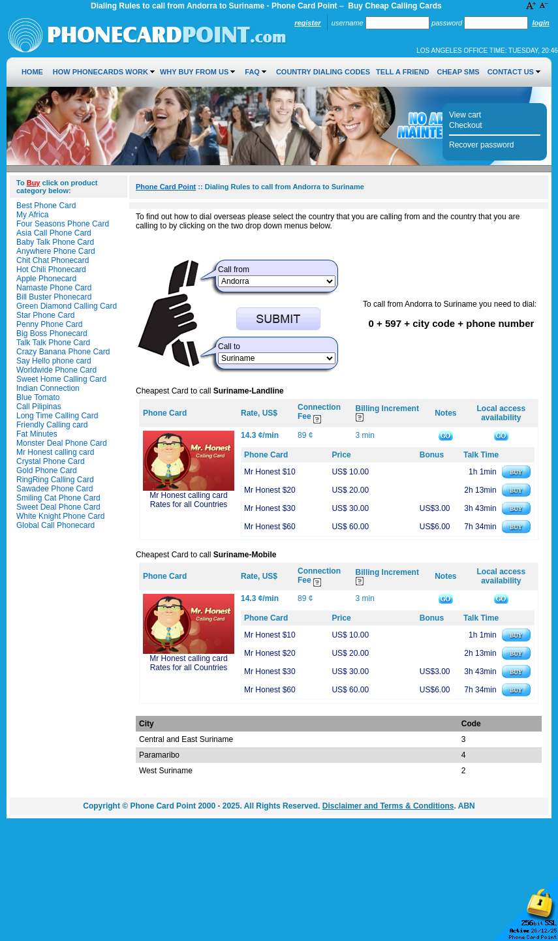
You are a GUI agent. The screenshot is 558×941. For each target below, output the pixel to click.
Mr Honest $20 (270, 490)
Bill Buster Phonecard (53, 296)
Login (540, 23)
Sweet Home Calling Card (61, 379)
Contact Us (511, 72)
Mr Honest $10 (270, 471)
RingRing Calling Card (55, 479)
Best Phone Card (46, 205)
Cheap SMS (458, 72)
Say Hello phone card (53, 360)
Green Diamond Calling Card (66, 306)
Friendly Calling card (51, 424)
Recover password (481, 144)
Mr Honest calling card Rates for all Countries (188, 500)
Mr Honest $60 (270, 526)
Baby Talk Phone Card (55, 242)
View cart (465, 114)
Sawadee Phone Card (54, 488)
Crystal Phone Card (50, 461)
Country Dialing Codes (323, 72)
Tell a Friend (402, 72)
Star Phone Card (45, 315)
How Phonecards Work (100, 72)
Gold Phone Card (46, 470)
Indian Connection (48, 388)
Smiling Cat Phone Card (58, 497)
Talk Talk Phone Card (53, 342)
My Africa (32, 214)
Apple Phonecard (46, 278)
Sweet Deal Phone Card (58, 507)
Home (32, 72)
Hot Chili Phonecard (51, 269)
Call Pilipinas (38, 406)
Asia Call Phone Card (53, 233)
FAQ (252, 72)
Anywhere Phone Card (55, 251)
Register (307, 23)
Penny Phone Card (49, 324)
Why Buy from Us (194, 72)
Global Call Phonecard (55, 525)
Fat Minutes (36, 434)
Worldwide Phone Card (56, 370)
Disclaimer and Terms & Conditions (388, 805)
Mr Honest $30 (270, 508)
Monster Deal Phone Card (61, 443)
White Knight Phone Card (60, 516)
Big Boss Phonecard (51, 333)
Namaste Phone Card (53, 287)
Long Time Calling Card (57, 415)
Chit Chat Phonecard (52, 260)
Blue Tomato (38, 397)
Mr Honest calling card (55, 452)
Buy (33, 183)
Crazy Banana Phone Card (63, 351)
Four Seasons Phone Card (62, 223)
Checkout (465, 125)
